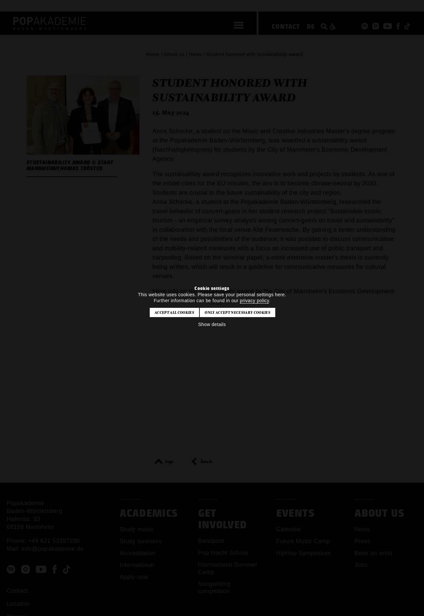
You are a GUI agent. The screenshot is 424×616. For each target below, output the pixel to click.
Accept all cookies (174, 312)
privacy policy (254, 300)
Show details (212, 324)
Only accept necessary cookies (237, 312)
